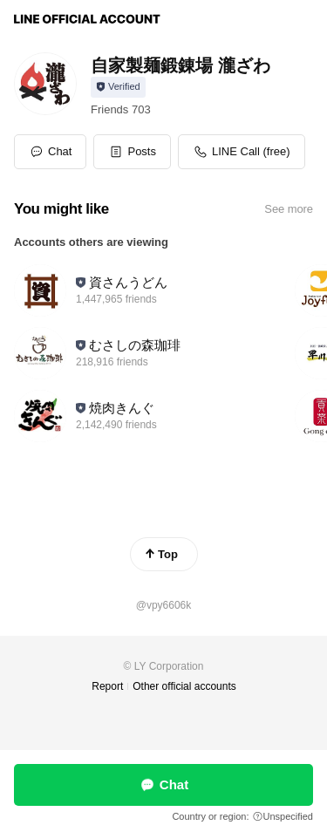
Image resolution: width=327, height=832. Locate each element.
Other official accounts (184, 686)
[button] (132, 151)
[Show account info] (118, 87)
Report (107, 686)
